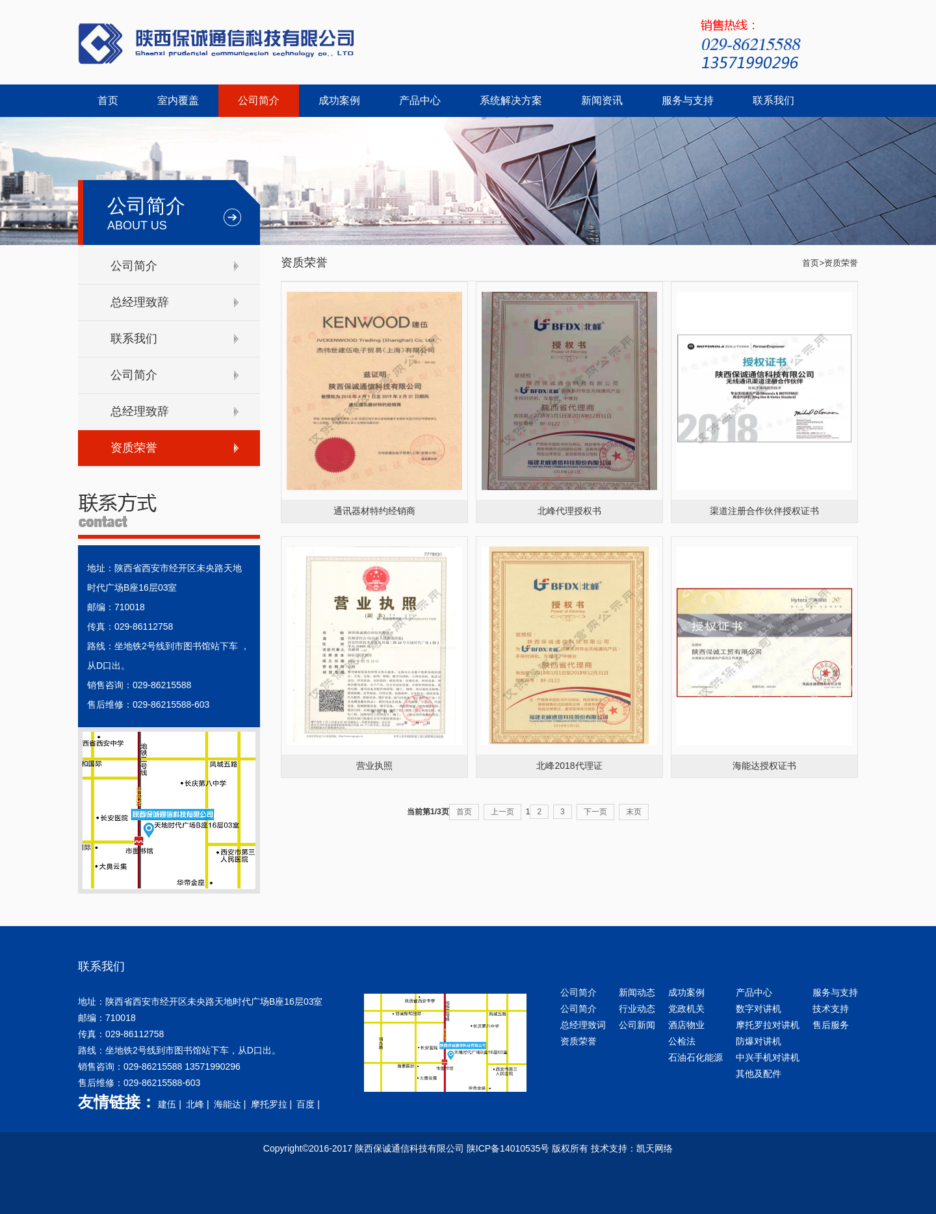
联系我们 (773, 100)
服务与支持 (688, 100)
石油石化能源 (695, 1057)
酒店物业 (686, 1025)
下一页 (595, 811)
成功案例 (339, 100)
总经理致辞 (139, 302)
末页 (634, 811)
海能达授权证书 (764, 765)
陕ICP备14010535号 (508, 1148)
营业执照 (374, 765)
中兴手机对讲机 (768, 1057)
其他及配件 (758, 1073)
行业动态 (637, 1008)
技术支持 (830, 1008)
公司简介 (259, 100)
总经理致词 (583, 1025)
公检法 (682, 1041)
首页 (108, 100)
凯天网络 (654, 1148)
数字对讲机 (758, 1008)
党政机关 (686, 1008)
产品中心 (420, 100)
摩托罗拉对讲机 (768, 1025)
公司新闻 (637, 1025)
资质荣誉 (133, 447)
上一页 (502, 811)
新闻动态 (637, 992)
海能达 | (231, 1104)
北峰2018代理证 (569, 765)
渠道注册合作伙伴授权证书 (764, 511)
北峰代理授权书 (569, 511)
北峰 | (198, 1104)
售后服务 (830, 1025)
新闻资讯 (602, 100)
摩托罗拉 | (272, 1104)
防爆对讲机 (758, 1041)
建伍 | (170, 1104)
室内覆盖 (178, 100)
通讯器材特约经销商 (374, 511)
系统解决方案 (511, 100)
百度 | (309, 1104)
